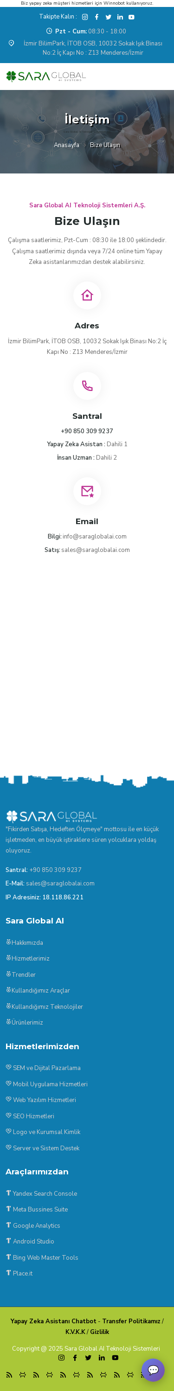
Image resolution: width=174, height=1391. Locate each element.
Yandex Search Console (41, 1194)
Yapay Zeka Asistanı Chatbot (54, 1321)
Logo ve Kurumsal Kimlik (43, 1132)
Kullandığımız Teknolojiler (44, 1007)
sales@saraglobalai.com (95, 550)
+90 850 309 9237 (55, 870)
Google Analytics (33, 1226)
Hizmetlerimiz (28, 959)
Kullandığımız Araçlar (38, 991)
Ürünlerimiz (24, 1023)
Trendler (21, 975)
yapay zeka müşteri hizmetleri (61, 3)
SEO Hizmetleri (30, 1116)
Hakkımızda (24, 943)
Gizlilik (99, 1332)
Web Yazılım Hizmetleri (41, 1100)
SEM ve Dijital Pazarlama (43, 1068)
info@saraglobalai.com (95, 536)
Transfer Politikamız (131, 1321)
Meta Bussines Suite (37, 1209)
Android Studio (30, 1241)
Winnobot (114, 3)
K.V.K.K (75, 1332)
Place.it (19, 1273)
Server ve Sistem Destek (42, 1148)
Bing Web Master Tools (42, 1258)
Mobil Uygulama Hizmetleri (47, 1084)
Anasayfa (66, 145)
